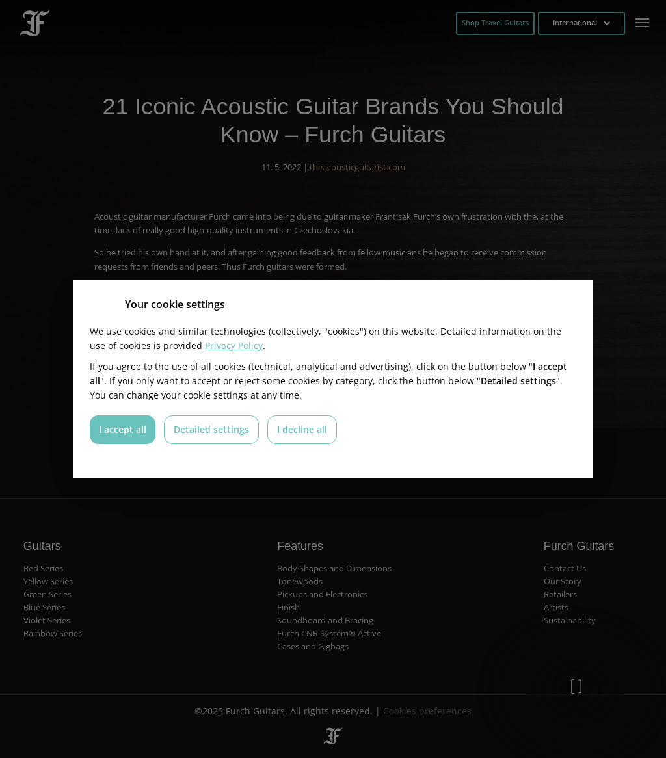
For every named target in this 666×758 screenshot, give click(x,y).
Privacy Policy (234, 345)
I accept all (122, 429)
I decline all (302, 429)
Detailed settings (211, 429)
